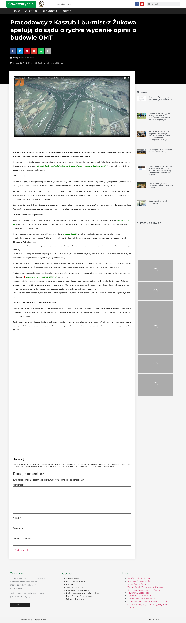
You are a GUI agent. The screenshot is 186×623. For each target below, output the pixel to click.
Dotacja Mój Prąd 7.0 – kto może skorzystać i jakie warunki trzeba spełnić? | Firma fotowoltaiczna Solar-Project (161, 170)
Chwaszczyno (50, 11)
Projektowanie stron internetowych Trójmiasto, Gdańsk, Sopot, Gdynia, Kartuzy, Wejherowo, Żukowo (149, 604)
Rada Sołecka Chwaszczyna (79, 596)
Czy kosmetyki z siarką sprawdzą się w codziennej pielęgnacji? (160, 99)
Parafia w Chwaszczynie (77, 590)
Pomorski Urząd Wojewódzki (141, 598)
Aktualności (28, 57)
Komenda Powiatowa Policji (140, 595)
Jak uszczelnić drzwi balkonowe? (158, 202)
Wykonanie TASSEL (157, 620)
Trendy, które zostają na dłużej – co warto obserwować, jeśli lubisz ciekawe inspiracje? (159, 116)
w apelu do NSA (70, 234)
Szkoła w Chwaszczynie (77, 599)
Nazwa (17, 518)
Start (17, 11)
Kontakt (67, 11)
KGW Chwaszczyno (75, 581)
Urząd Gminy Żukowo (138, 584)
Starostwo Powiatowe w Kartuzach (144, 589)
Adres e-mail (19, 528)
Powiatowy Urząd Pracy (138, 592)
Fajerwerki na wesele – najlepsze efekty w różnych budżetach (161, 185)
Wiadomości (31, 11)
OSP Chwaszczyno (75, 587)
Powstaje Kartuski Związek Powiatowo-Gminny (160, 150)
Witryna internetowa (22, 539)
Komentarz (18, 485)
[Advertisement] (72, 435)
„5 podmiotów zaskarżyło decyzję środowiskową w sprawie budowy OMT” (71, 166)
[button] (13, 51)
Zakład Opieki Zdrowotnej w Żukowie (145, 587)
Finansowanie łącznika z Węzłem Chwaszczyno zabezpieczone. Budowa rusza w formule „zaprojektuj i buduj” (159, 135)
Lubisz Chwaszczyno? (64, 4)
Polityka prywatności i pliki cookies (82, 593)
